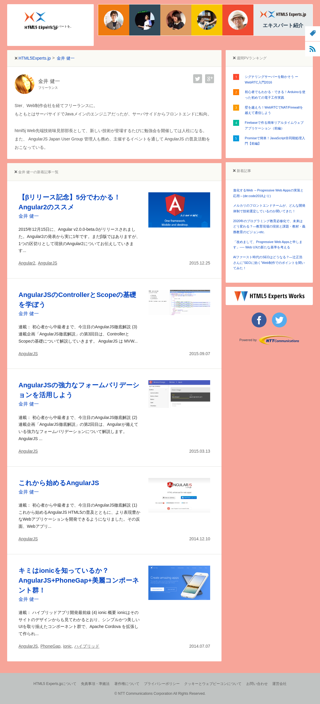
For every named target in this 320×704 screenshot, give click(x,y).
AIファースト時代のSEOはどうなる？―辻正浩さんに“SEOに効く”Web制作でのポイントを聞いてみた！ (269, 262)
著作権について (126, 684)
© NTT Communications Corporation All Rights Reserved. (159, 693)
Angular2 (27, 263)
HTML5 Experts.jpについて (54, 684)
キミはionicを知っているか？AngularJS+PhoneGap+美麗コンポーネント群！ (79, 580)
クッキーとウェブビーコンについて (212, 684)
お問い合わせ (257, 684)
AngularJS (47, 263)
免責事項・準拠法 (95, 684)
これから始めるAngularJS (59, 483)
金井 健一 (29, 216)
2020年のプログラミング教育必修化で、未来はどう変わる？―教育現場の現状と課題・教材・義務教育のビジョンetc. (269, 226)
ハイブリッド (86, 646)
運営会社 (279, 684)
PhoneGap (50, 646)
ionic (67, 646)
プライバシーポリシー (162, 684)
